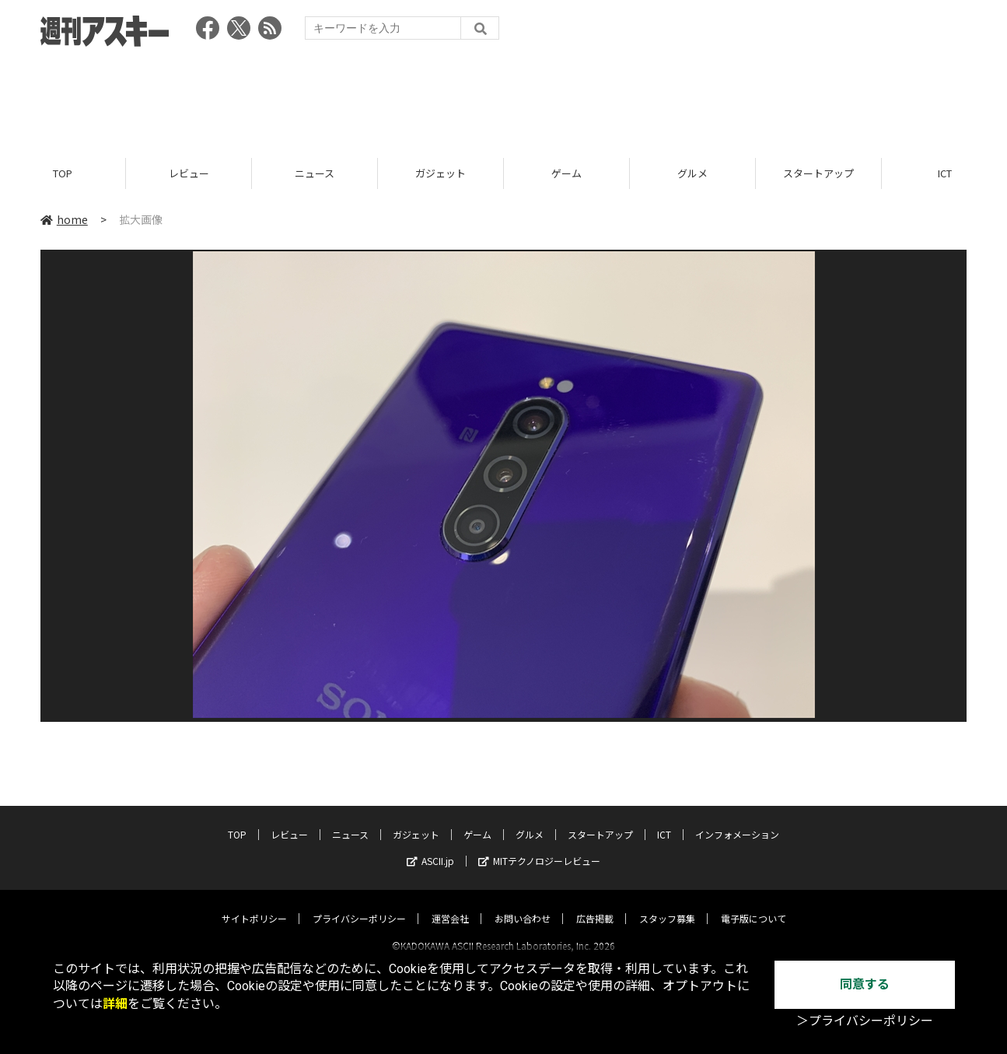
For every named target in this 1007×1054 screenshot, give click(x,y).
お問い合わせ (523, 904)
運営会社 (450, 904)
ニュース (314, 173)
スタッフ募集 (667, 904)
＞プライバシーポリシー (864, 1021)
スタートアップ (818, 173)
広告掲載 (595, 904)
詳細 (115, 1003)
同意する (865, 984)
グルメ (692, 173)
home (64, 219)
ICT (664, 820)
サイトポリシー (254, 904)
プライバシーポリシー (359, 904)
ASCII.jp (430, 846)
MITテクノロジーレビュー (539, 846)
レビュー (189, 173)
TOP (62, 173)
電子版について (753, 904)
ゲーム (566, 173)
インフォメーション (737, 820)
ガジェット (440, 173)
